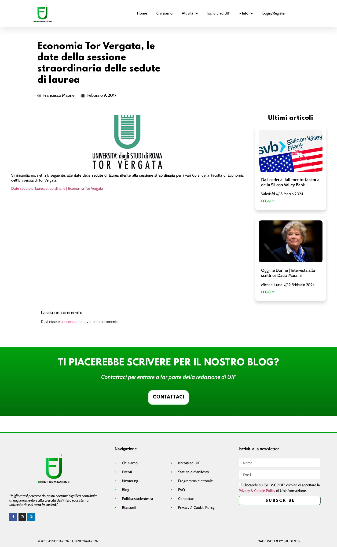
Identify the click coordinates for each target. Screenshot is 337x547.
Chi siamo (164, 13)
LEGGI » (267, 201)
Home (142, 13)
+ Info (246, 13)
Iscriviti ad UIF (218, 13)
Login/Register (274, 13)
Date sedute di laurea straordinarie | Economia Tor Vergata (57, 188)
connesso (69, 322)
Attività (190, 13)
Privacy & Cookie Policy (257, 491)
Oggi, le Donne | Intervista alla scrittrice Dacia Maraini (288, 273)
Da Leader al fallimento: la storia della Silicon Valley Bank (290, 182)
